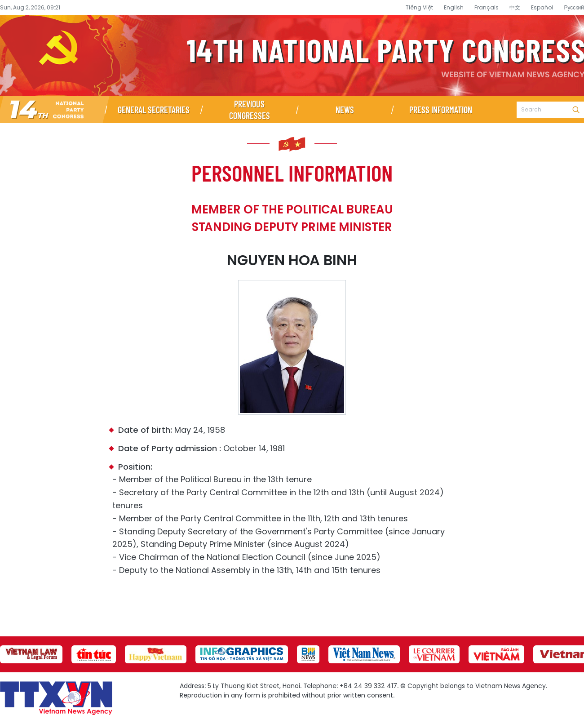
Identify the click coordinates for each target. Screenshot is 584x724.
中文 (514, 7)
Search (576, 109)
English (454, 7)
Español (542, 7)
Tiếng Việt (419, 7)
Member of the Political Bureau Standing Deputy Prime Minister (292, 218)
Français (486, 7)
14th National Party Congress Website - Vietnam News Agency (292, 55)
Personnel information (292, 172)
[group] (31, 654)
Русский (574, 7)
